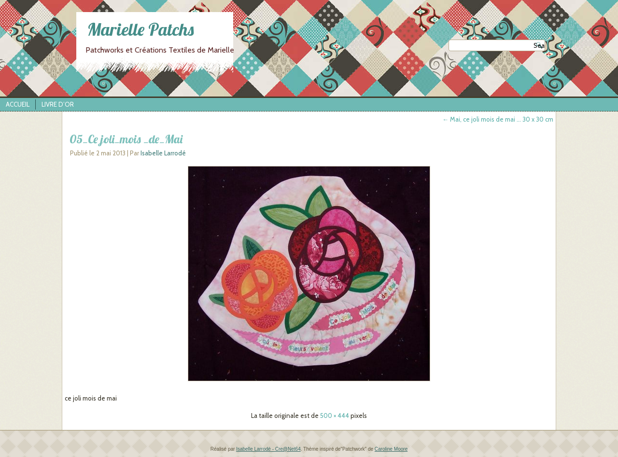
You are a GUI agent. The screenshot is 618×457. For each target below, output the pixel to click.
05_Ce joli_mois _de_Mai (126, 139)
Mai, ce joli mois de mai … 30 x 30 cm (497, 119)
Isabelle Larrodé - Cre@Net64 (268, 449)
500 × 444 (334, 415)
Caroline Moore (391, 449)
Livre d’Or (58, 104)
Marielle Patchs (140, 29)
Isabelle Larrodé (163, 153)
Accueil (17, 104)
